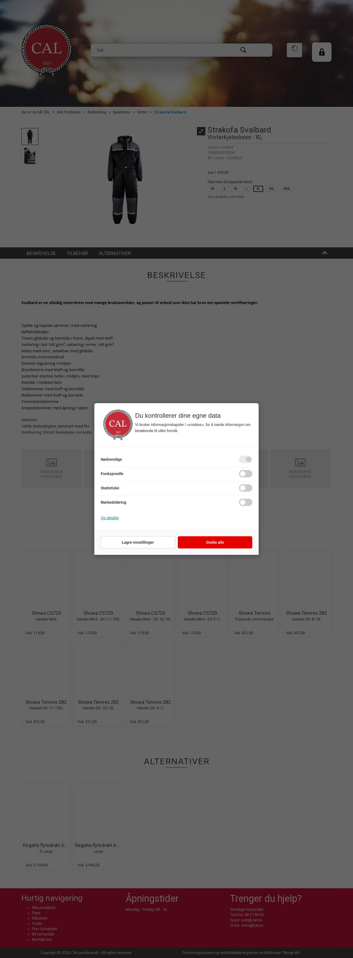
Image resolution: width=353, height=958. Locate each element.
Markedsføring (113, 502)
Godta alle (215, 542)
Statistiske (110, 488)
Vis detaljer (110, 518)
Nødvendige (111, 459)
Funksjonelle (112, 474)
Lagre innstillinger (138, 542)
